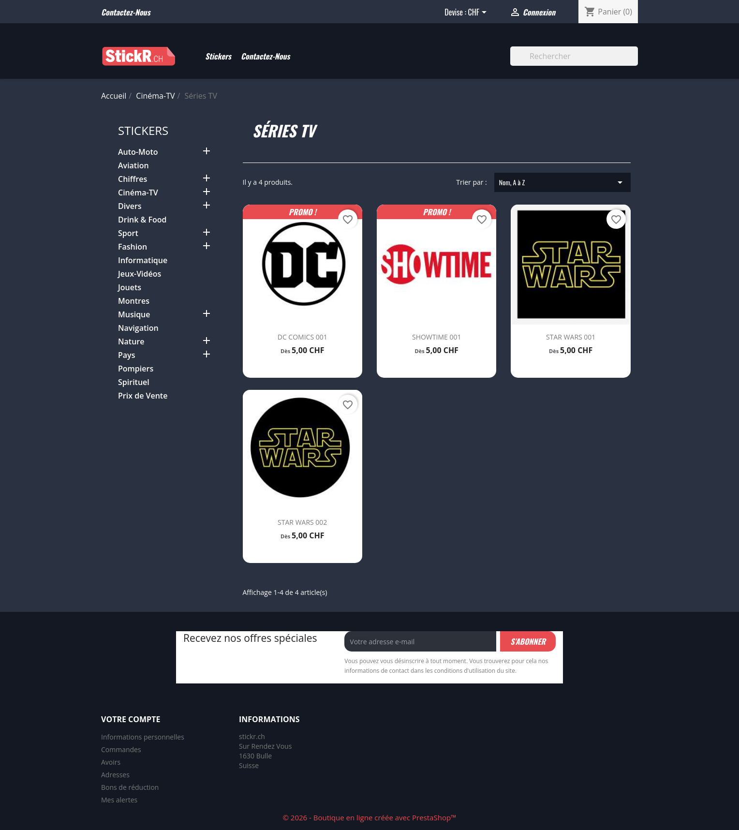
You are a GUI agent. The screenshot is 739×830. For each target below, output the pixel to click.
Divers (130, 206)
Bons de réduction (130, 787)
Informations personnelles (142, 736)
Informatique (142, 260)
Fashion (132, 247)
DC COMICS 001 (302, 336)
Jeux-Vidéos (139, 274)
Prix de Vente (142, 396)
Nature (131, 342)
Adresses (115, 774)
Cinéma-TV (138, 193)
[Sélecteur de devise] (478, 13)
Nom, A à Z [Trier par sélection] (562, 182)
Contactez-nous (125, 12)
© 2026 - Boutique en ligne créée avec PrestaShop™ (369, 817)
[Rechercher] (574, 56)
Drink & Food (142, 220)
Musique (134, 315)
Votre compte (130, 719)
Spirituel (133, 382)
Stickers (218, 56)
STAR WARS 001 (570, 336)
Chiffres (132, 179)
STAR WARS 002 (302, 522)
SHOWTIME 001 (436, 336)
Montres (133, 301)
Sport (128, 233)
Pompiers (135, 369)
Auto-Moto (138, 152)
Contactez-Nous (265, 56)
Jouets (129, 287)
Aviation (133, 166)
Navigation (138, 328)
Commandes (121, 749)
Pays (126, 355)
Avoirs (110, 762)
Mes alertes (119, 799)
